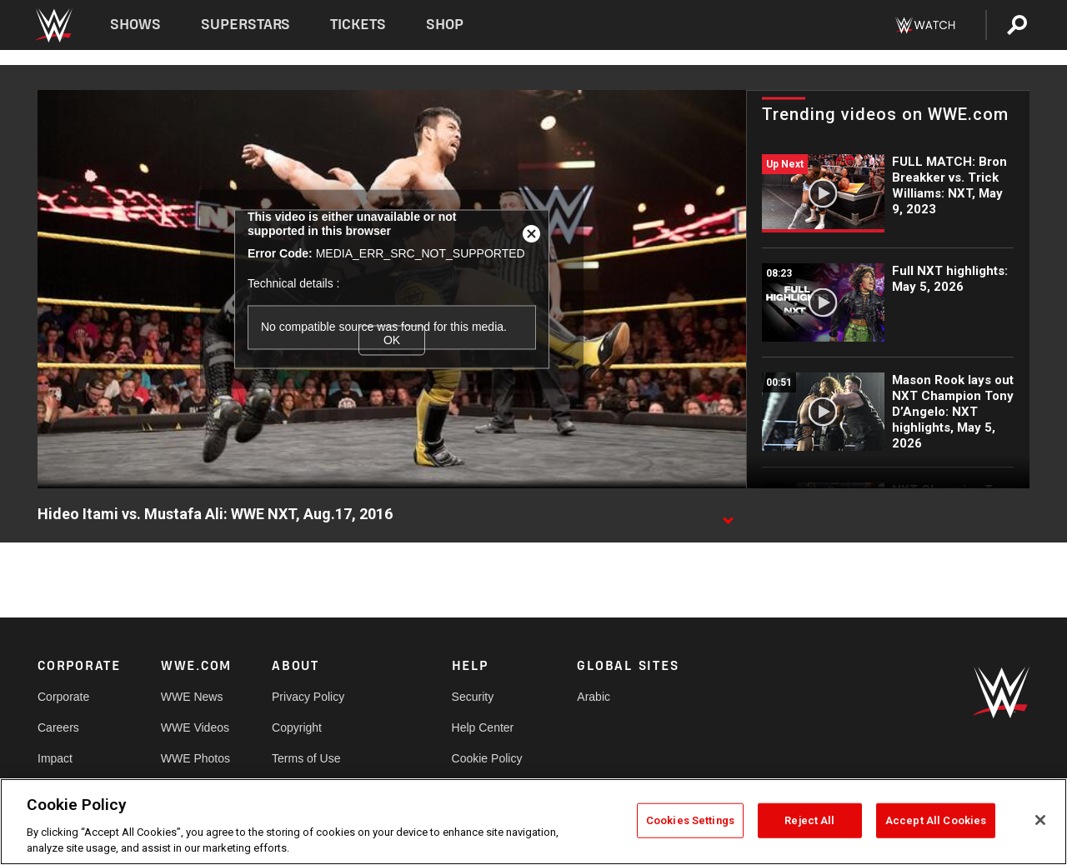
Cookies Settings (690, 820)
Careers (58, 727)
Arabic (593, 696)
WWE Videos (195, 727)
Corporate (63, 696)
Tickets (358, 24)
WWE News (192, 696)
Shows (135, 24)
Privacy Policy (308, 696)
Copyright (297, 727)
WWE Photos (195, 758)
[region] (533, 821)
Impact (55, 758)
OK (391, 340)
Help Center (483, 727)
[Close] (1040, 820)
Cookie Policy (487, 758)
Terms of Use (306, 758)
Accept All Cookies (935, 820)
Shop (444, 24)
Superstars (246, 24)
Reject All (809, 820)
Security (473, 696)
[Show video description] (727, 515)
